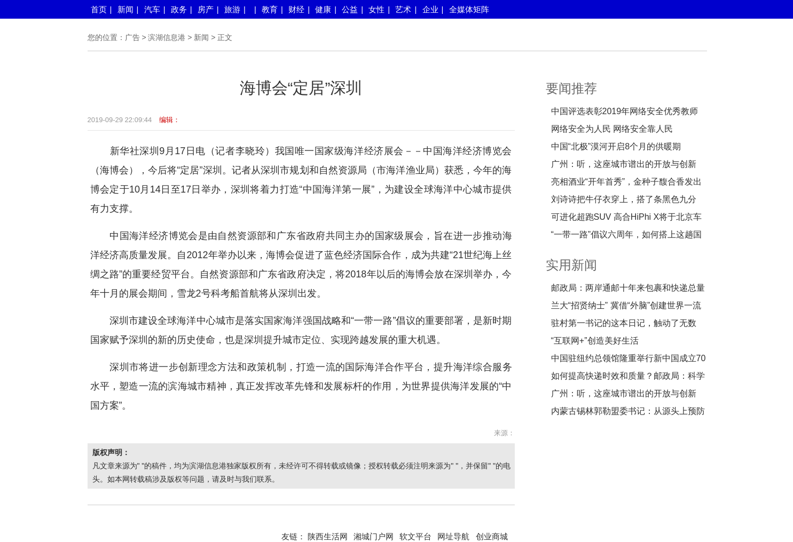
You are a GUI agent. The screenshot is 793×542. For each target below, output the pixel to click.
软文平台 (415, 536)
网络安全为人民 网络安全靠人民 (612, 128)
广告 (132, 37)
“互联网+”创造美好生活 (595, 340)
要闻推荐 (571, 88)
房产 (206, 9)
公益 (350, 9)
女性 (376, 9)
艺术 (403, 9)
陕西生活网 (328, 536)
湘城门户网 (374, 536)
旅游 (232, 9)
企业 (430, 9)
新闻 (125, 9)
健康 (323, 9)
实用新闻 (571, 265)
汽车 (152, 9)
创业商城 (492, 536)
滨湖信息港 (166, 37)
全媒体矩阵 (469, 9)
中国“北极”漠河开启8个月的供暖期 (616, 146)
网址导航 (453, 536)
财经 (296, 9)
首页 (99, 9)
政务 (179, 9)
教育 (270, 9)
